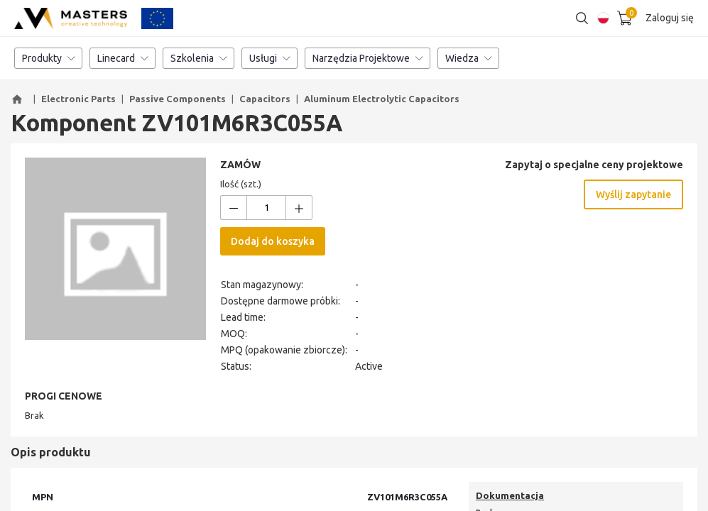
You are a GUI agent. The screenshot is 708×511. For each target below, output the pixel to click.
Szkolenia (198, 60)
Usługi (269, 60)
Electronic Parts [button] (78, 101)
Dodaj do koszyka (273, 243)
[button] (19, 101)
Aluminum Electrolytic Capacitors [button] (381, 101)
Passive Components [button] (177, 101)
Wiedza (468, 60)
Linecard (122, 60)
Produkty (48, 60)
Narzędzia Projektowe (367, 60)
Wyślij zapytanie (633, 196)
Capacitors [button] (264, 101)
